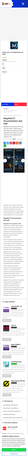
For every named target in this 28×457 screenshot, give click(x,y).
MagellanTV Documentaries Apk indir (13, 121)
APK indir (5, 104)
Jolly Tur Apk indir (12, 427)
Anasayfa (6, 108)
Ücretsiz (14, 308)
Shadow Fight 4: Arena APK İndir (10, 408)
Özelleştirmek (14, 453)
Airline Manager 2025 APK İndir (10, 405)
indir (14, 139)
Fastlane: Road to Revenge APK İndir (11, 411)
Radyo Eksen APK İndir (18, 381)
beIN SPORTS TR (16, 306)
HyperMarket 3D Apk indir (9, 414)
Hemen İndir (7, 320)
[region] (14, 445)
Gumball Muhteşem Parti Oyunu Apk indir (13, 417)
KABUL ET (14, 449)
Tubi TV (13, 325)
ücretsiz (14, 327)
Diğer (20, 104)
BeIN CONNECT (16, 344)
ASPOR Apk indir (16, 362)
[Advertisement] (14, 24)
